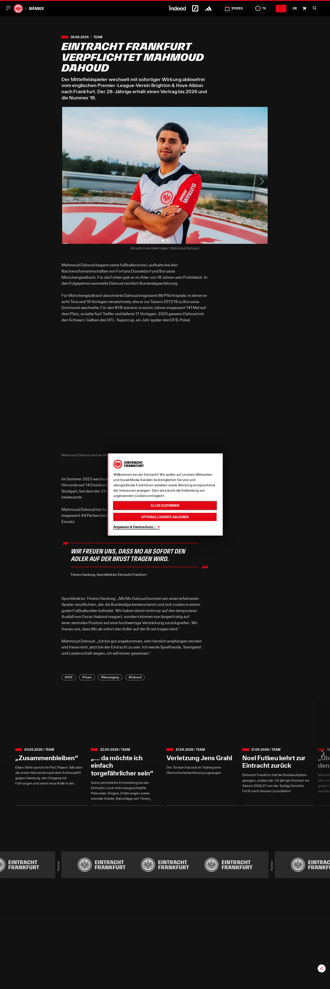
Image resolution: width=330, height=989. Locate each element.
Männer (36, 8)
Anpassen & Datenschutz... (134, 527)
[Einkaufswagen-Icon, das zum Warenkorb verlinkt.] (304, 8)
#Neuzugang (110, 677)
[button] (314, 8)
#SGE (69, 677)
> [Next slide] (261, 181)
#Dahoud (135, 677)
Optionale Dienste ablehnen (165, 517)
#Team (87, 677)
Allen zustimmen (165, 505)
